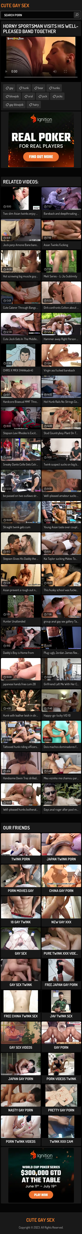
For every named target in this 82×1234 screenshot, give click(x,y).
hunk (26, 88)
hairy (36, 104)
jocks (59, 96)
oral (30, 96)
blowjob (14, 96)
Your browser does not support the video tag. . (41, 59)
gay (11, 88)
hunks (56, 88)
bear (40, 88)
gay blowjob (16, 104)
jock (44, 96)
